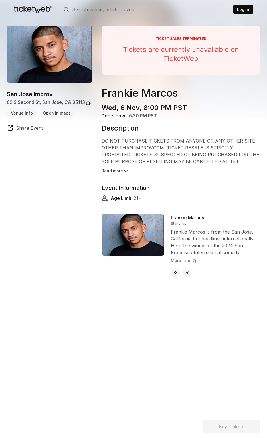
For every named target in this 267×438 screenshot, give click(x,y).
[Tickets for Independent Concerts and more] (33, 9)
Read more (115, 171)
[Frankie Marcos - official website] (175, 273)
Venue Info (22, 113)
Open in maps (57, 113)
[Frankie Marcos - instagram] (186, 273)
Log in (243, 9)
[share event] (25, 129)
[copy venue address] (88, 102)
